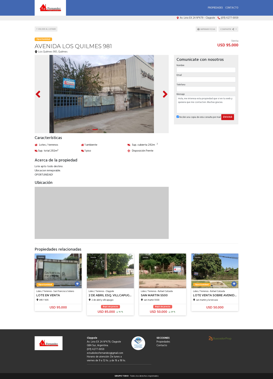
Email (179, 75)
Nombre (180, 65)
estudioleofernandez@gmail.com (105, 353)
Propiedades (215, 8)
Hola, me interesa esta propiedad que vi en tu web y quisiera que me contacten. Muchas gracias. (206, 104)
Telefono (181, 84)
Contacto (231, 8)
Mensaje (181, 94)
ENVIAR (227, 117)
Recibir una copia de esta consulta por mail (199, 117)
